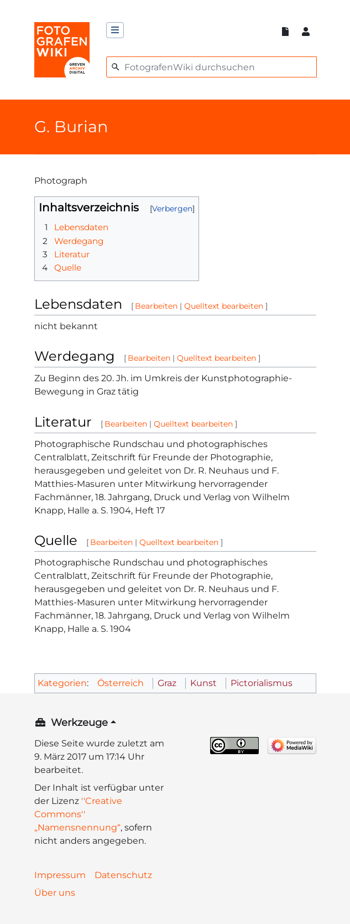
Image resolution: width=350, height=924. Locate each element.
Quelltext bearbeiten (223, 306)
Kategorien (62, 683)
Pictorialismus (261, 683)
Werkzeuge (79, 723)
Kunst (203, 683)
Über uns (54, 892)
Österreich (120, 683)
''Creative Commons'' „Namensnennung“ (78, 814)
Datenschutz (123, 875)
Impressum (60, 875)
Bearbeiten (156, 306)
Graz (167, 683)
